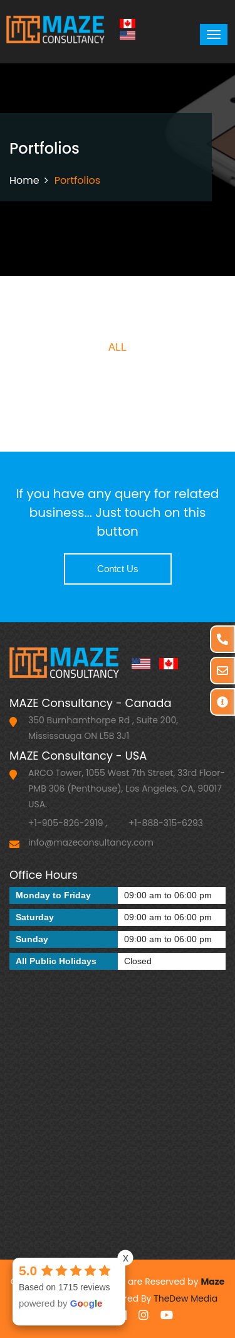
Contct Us (117, 568)
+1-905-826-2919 (65, 823)
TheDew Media (185, 1298)
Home (24, 180)
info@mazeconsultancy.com (91, 842)
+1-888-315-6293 (165, 823)
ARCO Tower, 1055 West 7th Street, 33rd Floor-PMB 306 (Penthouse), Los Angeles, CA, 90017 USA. (126, 788)
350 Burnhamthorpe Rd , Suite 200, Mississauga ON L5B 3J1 (103, 728)
